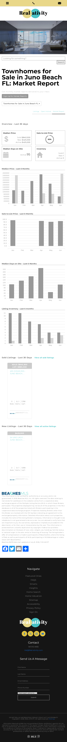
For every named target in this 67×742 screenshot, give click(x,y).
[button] (7, 3)
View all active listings (45, 426)
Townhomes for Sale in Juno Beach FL (21, 103)
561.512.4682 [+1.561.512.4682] (33, 647)
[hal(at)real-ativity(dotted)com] (59, 3)
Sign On (33, 612)
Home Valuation (33, 596)
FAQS (33, 580)
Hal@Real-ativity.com (33, 650)
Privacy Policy (33, 608)
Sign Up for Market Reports (15, 96)
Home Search (33, 592)
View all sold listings (44, 358)
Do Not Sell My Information (20, 717)
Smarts (33, 584)
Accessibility (33, 604)
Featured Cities (33, 576)
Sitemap (33, 600)
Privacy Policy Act (39, 717)
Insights (33, 588)
